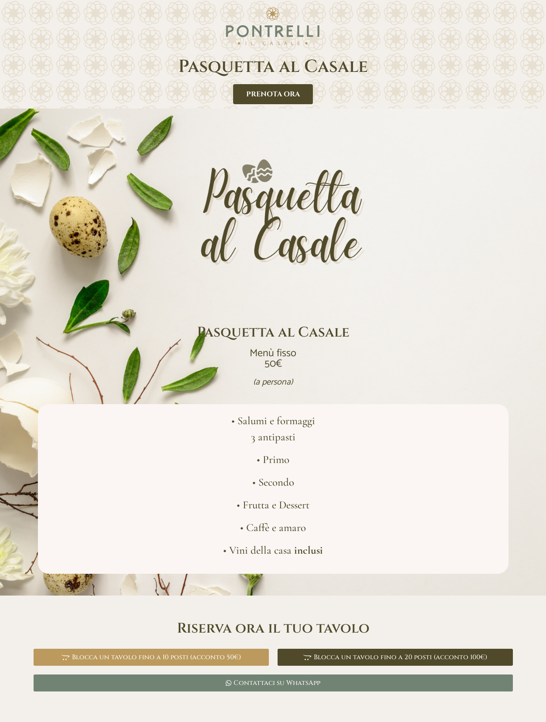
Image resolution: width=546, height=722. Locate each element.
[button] (151, 657)
